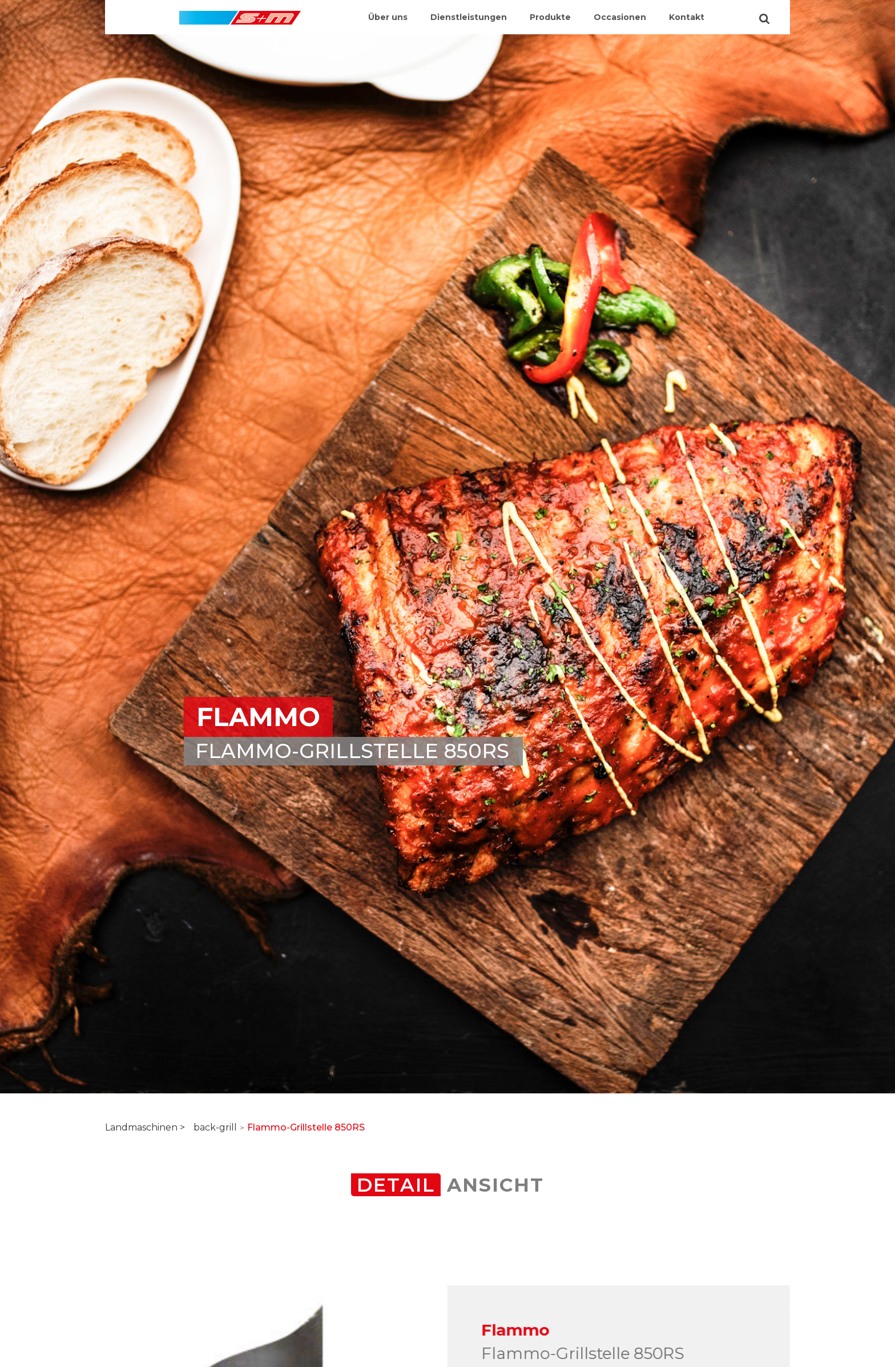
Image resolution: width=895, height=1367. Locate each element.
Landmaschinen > (145, 1127)
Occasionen (620, 17)
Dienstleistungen (468, 17)
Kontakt (686, 17)
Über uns (388, 17)
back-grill (215, 1127)
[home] (240, 12)
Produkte (550, 17)
